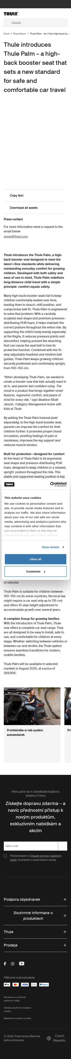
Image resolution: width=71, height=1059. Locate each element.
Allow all (35, 559)
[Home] (14, 13)
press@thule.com (16, 237)
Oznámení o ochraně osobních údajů (15, 999)
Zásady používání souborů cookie (17, 1009)
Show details (50, 547)
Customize (35, 571)
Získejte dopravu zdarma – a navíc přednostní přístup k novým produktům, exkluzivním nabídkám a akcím (35, 816)
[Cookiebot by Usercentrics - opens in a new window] (50, 484)
